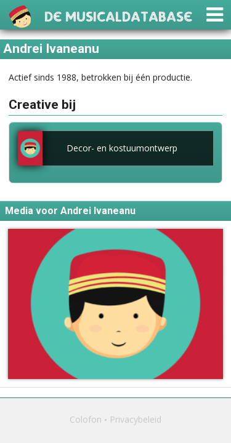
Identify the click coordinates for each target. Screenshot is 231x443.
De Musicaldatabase (118, 15)
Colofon (86, 419)
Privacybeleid (135, 419)
